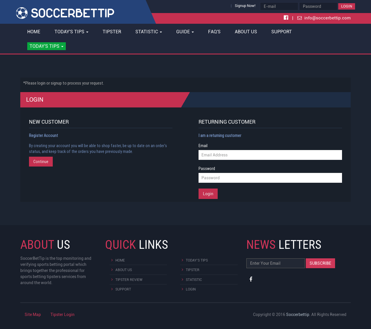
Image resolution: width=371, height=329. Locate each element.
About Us (246, 31)
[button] (46, 46)
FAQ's (214, 31)
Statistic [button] (148, 31)
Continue (40, 161)
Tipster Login (62, 314)
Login (346, 6)
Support (281, 31)
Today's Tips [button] (71, 31)
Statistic (194, 280)
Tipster (112, 31)
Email (203, 145)
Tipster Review (128, 280)
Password (207, 168)
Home (33, 31)
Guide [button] (185, 31)
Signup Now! (245, 5)
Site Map (33, 314)
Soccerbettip (297, 314)
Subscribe (320, 263)
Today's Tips (197, 260)
